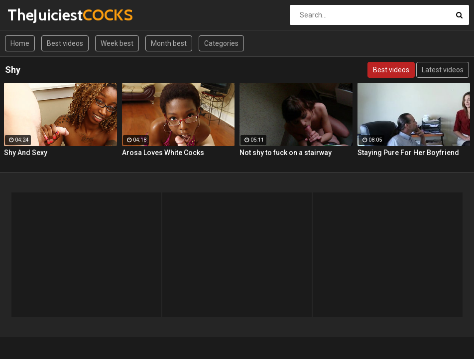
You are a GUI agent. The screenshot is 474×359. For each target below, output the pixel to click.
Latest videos (443, 70)
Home (19, 43)
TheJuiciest (33, 14)
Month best (169, 43)
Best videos (65, 43)
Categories (221, 43)
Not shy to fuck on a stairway (285, 153)
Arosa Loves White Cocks (163, 153)
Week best (117, 43)
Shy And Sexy (25, 153)
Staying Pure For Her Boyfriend (408, 153)
